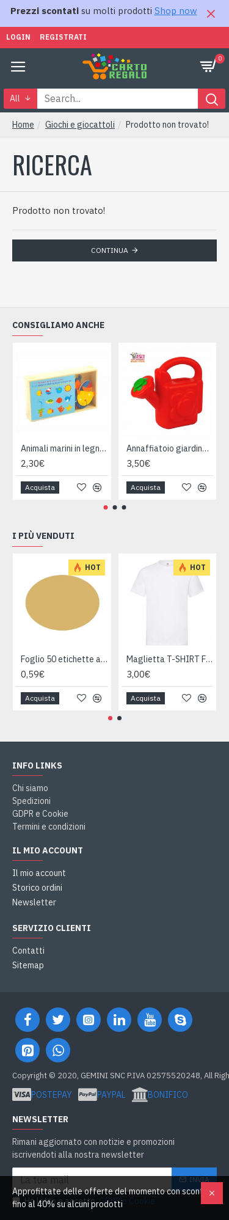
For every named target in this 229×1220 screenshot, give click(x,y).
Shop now (175, 10)
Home (23, 124)
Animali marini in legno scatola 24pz (64, 448)
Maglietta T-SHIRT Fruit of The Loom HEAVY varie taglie (170, 659)
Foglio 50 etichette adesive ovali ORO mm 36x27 (64, 659)
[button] (105, 507)
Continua (109, 250)
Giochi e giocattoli (80, 124)
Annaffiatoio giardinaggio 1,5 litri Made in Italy (170, 448)
